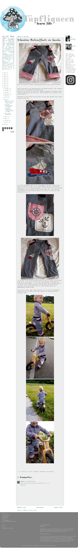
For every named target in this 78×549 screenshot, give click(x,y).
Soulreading (4, 68)
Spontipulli (10, 64)
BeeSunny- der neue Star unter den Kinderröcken (9, 102)
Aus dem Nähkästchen (8, 47)
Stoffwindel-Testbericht (8, 54)
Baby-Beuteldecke (6, 65)
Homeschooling (8, 55)
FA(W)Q (3, 63)
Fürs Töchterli (8, 42)
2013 (5, 124)
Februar (7, 120)
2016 (5, 83)
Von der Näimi (50, 471)
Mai (6, 99)
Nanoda (46, 88)
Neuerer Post (21, 507)
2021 (5, 74)
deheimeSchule (5, 58)
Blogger (54, 545)
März (6, 118)
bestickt (24, 471)
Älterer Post (58, 507)
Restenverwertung (6, 57)
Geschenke (10, 67)
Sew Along (7, 48)
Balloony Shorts (36, 88)
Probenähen (35, 471)
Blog (3, 526)
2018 (5, 80)
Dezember (7, 88)
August (6, 95)
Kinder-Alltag (10, 43)
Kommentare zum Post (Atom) (30, 510)
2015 (5, 85)
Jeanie (22, 481)
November (7, 90)
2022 (5, 72)
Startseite (40, 507)
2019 (5, 78)
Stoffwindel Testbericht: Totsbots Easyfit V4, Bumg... (9, 110)
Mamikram (4, 51)
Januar (6, 122)
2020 (5, 76)
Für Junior (29, 471)
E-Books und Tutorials (7, 528)
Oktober (7, 92)
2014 (5, 87)
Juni (6, 97)
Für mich (8, 40)
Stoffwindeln (42, 471)
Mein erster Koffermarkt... (9, 114)
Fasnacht (8, 69)
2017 (5, 81)
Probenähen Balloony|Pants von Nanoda (9, 105)
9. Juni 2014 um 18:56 (29, 481)
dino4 (43, 545)
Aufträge (12, 51)
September (7, 94)
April (6, 116)
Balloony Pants (57, 91)
